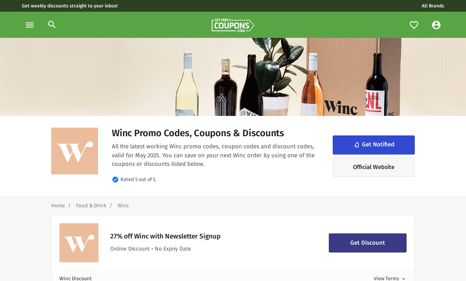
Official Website (373, 167)
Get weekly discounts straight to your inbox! (70, 6)
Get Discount (367, 242)
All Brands (433, 6)
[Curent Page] (123, 205)
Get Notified (373, 144)
